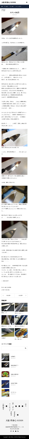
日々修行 (3, 10)
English (11, 413)
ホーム (26, 404)
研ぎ (6, 289)
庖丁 (4, 289)
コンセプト (10, 407)
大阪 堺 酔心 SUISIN (9, 2)
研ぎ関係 (9, 287)
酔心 (9, 289)
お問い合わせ (3, 406)
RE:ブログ (13, 406)
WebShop (14, 414)
